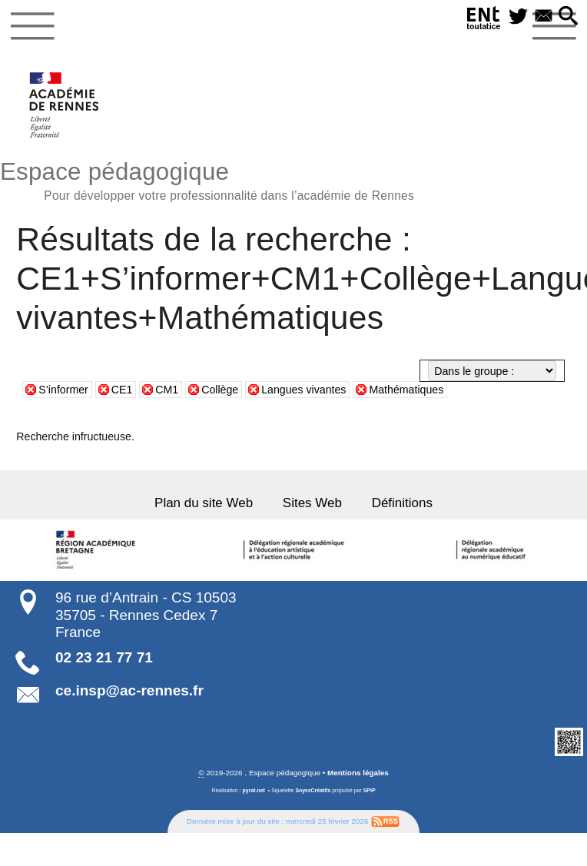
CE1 (122, 389)
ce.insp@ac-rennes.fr (129, 690)
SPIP (369, 789)
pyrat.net (254, 789)
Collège (219, 389)
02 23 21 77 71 (104, 657)
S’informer (63, 389)
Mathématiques (406, 389)
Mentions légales (358, 772)
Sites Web (312, 503)
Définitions (400, 503)
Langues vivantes (303, 389)
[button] (568, 17)
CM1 (166, 389)
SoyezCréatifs (312, 789)
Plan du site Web (205, 503)
